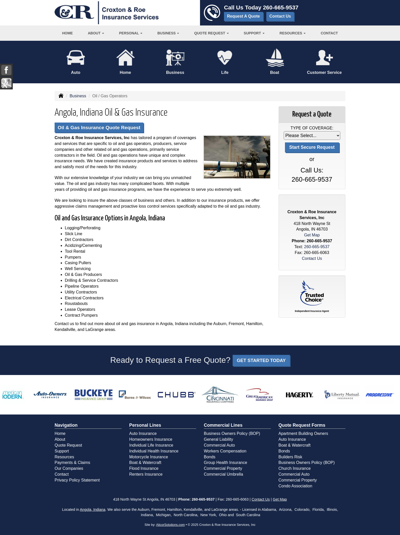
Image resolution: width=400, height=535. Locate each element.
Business (78, 96)
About (60, 439)
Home (67, 33)
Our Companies (69, 468)
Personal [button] (130, 33)
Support (62, 451)
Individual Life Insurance (151, 445)
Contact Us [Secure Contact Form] (312, 258)
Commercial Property (223, 468)
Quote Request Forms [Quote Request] (302, 425)
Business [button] (168, 33)
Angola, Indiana (92, 509)
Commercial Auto (219, 445)
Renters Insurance (146, 474)
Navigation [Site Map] (66, 425)
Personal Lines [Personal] (145, 425)
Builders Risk (290, 457)
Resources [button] (293, 33)
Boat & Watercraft (145, 462)
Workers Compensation (225, 451)
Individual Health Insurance (154, 451)
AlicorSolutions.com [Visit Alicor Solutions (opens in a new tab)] (170, 525)
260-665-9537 (280, 7)
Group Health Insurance (225, 462)
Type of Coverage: (312, 128)
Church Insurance (295, 468)
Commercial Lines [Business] (223, 425)
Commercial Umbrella (223, 474)
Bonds (209, 457)
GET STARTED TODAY (261, 360)
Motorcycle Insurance (148, 457)
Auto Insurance (143, 433)
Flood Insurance (144, 468)
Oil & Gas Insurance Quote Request (99, 127)
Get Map (312, 235)
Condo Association (295, 486)
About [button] (96, 33)
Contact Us (280, 16)
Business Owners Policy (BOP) (232, 433)
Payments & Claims (72, 462)
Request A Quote (243, 16)
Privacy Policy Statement (77, 480)
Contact (329, 33)
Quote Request (68, 445)
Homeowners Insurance (150, 439)
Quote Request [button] (211, 33)
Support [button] (254, 33)
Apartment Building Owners (303, 433)
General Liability (218, 439)
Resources (64, 457)
